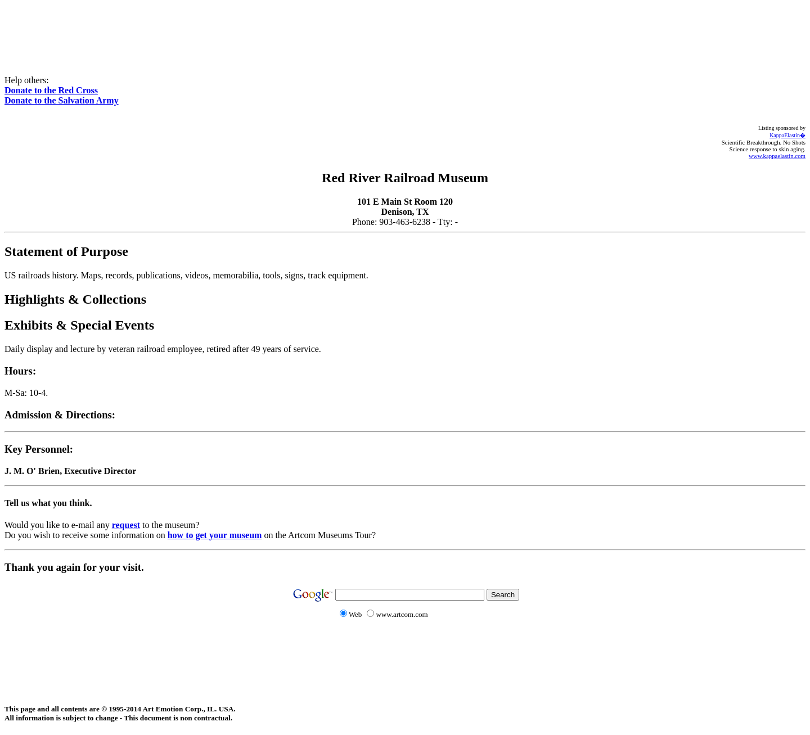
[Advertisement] (405, 29)
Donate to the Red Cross (51, 90)
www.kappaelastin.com (777, 155)
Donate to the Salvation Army (61, 100)
